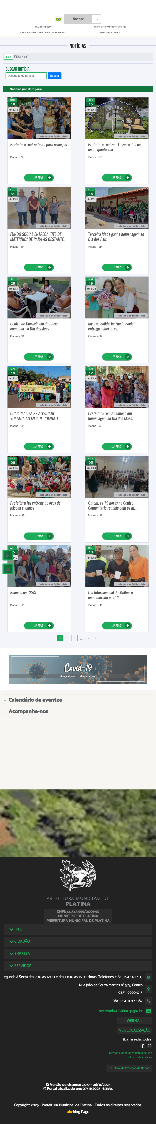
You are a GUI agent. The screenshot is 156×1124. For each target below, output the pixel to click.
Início (8, 56)
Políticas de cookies (139, 1057)
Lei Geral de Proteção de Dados (129, 1068)
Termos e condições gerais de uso (130, 1053)
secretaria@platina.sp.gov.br (120, 1011)
